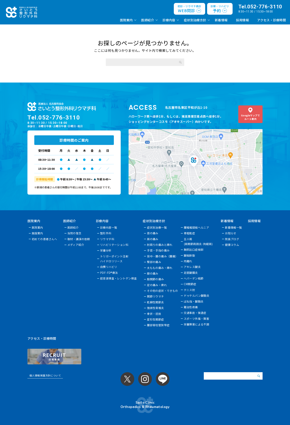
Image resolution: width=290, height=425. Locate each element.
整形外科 (105, 233)
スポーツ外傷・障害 (196, 319)
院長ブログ (232, 239)
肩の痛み (153, 239)
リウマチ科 (107, 239)
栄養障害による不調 (196, 324)
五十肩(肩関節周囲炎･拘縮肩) (198, 241)
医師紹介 (147, 20)
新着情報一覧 (233, 227)
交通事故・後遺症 (195, 313)
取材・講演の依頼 (78, 239)
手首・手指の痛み (158, 250)
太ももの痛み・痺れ (160, 268)
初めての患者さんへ (44, 239)
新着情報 (221, 20)
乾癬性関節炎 (155, 302)
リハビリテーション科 (114, 245)
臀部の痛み (154, 262)
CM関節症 (190, 284)
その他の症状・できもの (162, 291)
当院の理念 (74, 233)
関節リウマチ (155, 296)
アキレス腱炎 (192, 267)
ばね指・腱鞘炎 (194, 301)
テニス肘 (189, 290)
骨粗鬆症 (189, 233)
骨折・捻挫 (154, 314)
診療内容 (168, 20)
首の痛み (153, 233)
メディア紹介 (75, 245)
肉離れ (188, 261)
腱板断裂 (189, 255)
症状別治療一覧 (157, 227)
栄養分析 (105, 250)
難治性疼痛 (191, 307)
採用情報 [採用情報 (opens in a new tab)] (242, 20)
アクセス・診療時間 (271, 20)
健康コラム (232, 245)
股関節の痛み (155, 279)
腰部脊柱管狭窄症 (158, 325)
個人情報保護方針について (45, 375)
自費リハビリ (108, 267)
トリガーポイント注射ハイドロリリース (114, 258)
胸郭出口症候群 (194, 250)
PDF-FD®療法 (109, 273)
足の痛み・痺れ (157, 285)
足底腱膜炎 (191, 273)
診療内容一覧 (108, 227)
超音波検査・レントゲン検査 (118, 278)
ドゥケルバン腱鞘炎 (196, 295)
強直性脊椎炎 (155, 308)
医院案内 (126, 20)
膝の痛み (153, 273)
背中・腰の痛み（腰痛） (162, 256)
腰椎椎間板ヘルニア (196, 227)
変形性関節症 (155, 319)
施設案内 (37, 233)
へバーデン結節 (194, 278)
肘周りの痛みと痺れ (160, 245)
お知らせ (231, 233)
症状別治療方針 (195, 20)
